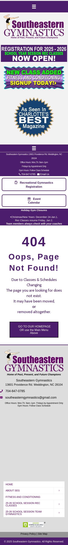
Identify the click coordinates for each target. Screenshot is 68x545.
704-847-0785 (27, 174)
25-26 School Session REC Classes (23, 504)
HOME (9, 484)
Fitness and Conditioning (23, 497)
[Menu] (34, 6)
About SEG (13, 490)
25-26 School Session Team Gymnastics (24, 512)
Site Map (42, 533)
